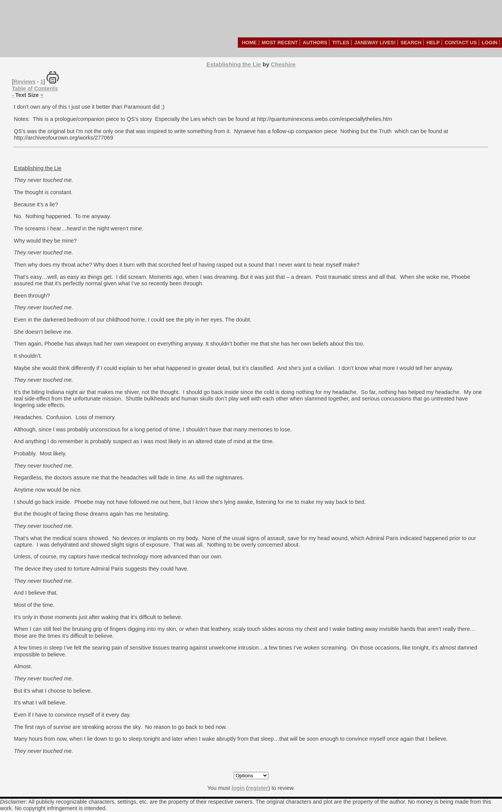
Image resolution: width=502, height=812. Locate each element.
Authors (315, 42)
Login (489, 42)
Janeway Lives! (374, 42)
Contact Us (461, 42)
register (258, 788)
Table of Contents (35, 88)
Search (410, 42)
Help (433, 42)
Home (249, 42)
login (237, 788)
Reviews (24, 82)
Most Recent (280, 42)
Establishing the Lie (234, 64)
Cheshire (283, 64)
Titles (340, 42)
